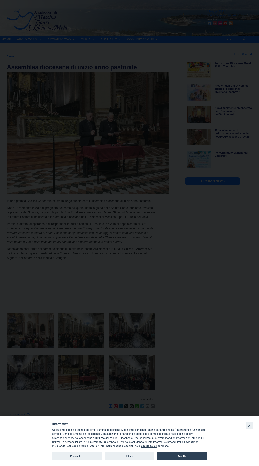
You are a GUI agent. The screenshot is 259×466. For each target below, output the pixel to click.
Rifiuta (129, 456)
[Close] (249, 425)
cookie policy (149, 445)
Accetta (182, 456)
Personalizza (77, 456)
